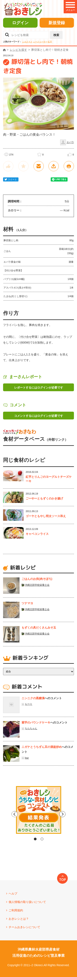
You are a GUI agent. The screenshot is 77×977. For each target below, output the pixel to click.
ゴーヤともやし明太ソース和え (46, 516)
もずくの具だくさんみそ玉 (39, 627)
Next (73, 814)
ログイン (20, 22)
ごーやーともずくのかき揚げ (44, 498)
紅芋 (50, 42)
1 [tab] (35, 839)
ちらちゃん (31, 728)
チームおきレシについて (24, 927)
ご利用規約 (16, 910)
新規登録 (56, 22)
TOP (62, 879)
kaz (27, 757)
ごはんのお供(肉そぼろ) (37, 578)
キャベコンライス (37, 533)
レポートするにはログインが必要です (38, 387)
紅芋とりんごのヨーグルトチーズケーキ (49, 479)
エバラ (70, 142)
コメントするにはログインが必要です (38, 415)
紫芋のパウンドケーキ (36, 722)
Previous (4, 814)
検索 (56, 35)
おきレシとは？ (19, 918)
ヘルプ (13, 893)
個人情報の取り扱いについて (27, 902)
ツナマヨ (27, 603)
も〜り (28, 704)
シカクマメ (27, 42)
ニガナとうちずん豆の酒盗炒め (42, 746)
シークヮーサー (40, 42)
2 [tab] (42, 839)
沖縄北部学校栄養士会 (37, 585)
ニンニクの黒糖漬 (33, 698)
